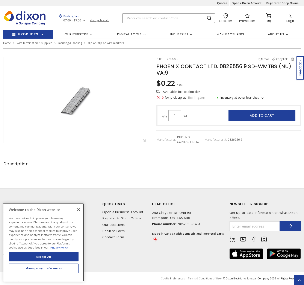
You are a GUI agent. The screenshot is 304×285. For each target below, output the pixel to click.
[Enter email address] (255, 226)
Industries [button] (179, 34)
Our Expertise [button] (77, 34)
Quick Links (113, 204)
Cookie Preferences (173, 278)
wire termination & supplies (34, 43)
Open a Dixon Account (247, 3)
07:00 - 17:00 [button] (72, 20)
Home (7, 43)
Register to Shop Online (282, 3)
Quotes (222, 3)
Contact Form (113, 237)
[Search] (168, 18)
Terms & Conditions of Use (204, 278)
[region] (43, 242)
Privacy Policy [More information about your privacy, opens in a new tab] (59, 247)
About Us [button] (276, 34)
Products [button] (28, 34)
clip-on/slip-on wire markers (106, 43)
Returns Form (113, 231)
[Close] (78, 209)
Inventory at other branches (240, 97)
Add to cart (262, 115)
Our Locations (113, 225)
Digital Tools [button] (129, 34)
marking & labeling (70, 43)
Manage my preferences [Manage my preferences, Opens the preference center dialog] (44, 268)
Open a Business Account (122, 212)
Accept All (43, 257)
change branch (99, 20)
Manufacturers (230, 34)
